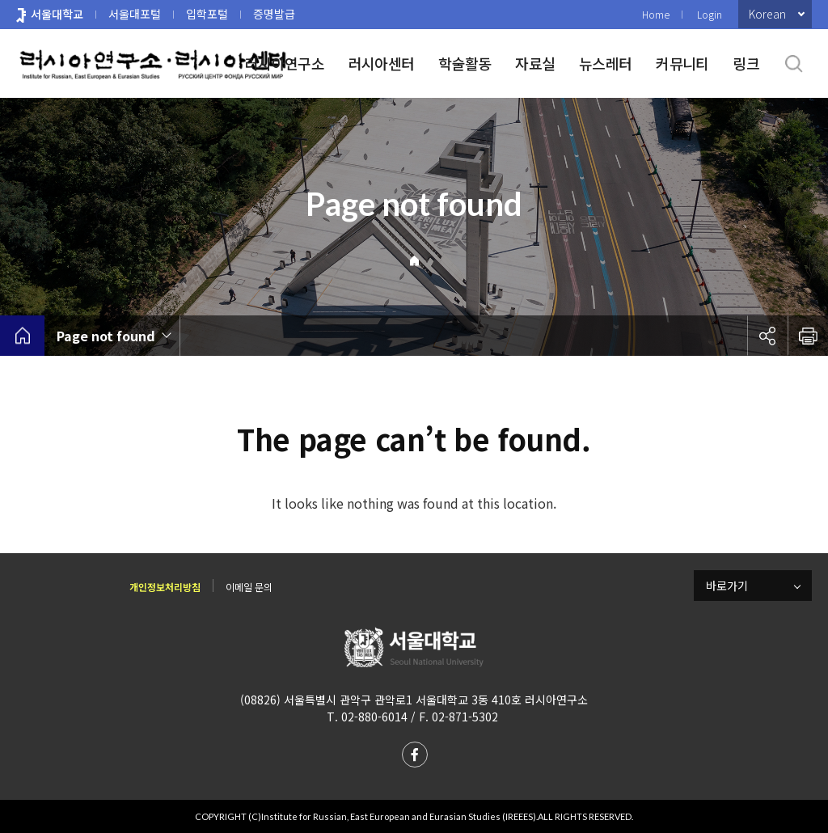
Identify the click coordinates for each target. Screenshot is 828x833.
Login (709, 14)
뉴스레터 (605, 63)
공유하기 (767, 335)
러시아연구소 (284, 63)
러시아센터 (381, 63)
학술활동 (464, 63)
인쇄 (808, 335)
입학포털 (207, 14)
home (22, 335)
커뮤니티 (682, 63)
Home (656, 14)
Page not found (106, 335)
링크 (746, 63)
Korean (767, 14)
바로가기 (727, 585)
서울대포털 (134, 14)
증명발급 (274, 14)
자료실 (535, 63)
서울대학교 (57, 14)
